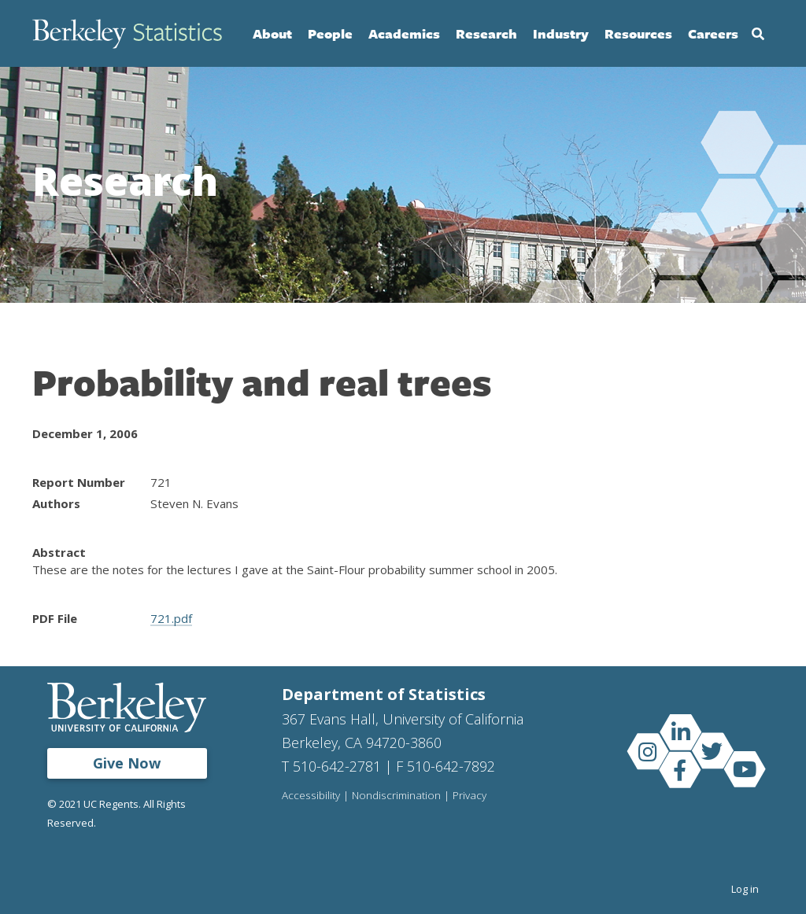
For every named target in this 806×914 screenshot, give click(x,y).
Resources (638, 33)
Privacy (469, 796)
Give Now (127, 763)
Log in (745, 889)
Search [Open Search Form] (758, 34)
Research (486, 33)
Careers (713, 33)
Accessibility (311, 796)
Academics (404, 33)
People (330, 33)
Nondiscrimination (396, 796)
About (272, 33)
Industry (561, 33)
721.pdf (171, 618)
